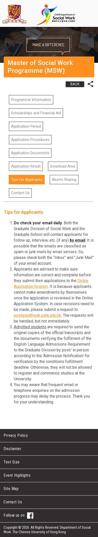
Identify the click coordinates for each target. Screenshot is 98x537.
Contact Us (13, 502)
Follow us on (18, 515)
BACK (74, 84)
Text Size (12, 462)
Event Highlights (17, 475)
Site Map (11, 488)
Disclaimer (12, 448)
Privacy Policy (16, 435)
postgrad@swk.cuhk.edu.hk (37, 315)
